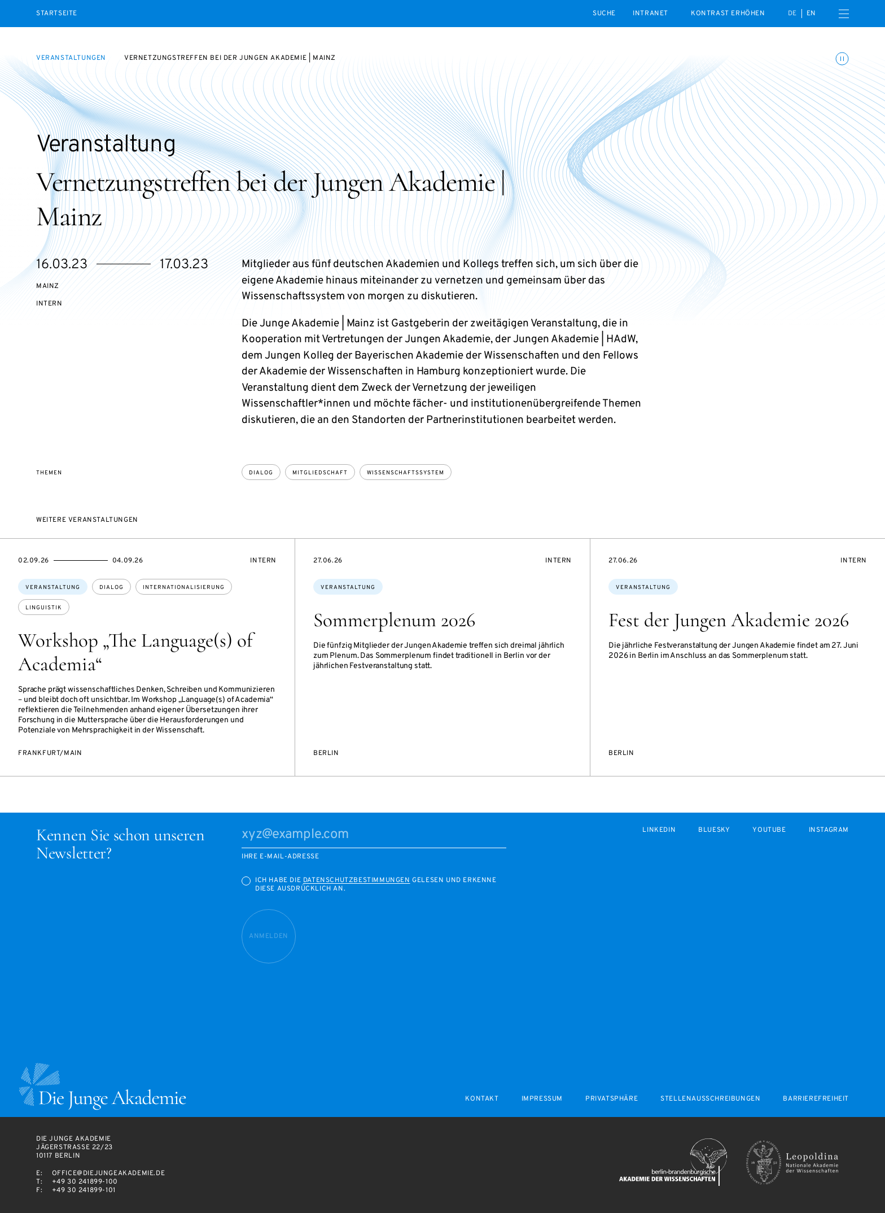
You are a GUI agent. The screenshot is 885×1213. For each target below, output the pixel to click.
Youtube (769, 830)
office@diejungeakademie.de (108, 1173)
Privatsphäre (611, 1099)
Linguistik (43, 608)
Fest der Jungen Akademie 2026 (728, 620)
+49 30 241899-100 (85, 1181)
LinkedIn (659, 830)
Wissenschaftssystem (405, 473)
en (811, 13)
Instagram (829, 830)
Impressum (542, 1099)
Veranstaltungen (71, 58)
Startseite (56, 14)
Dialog (261, 473)
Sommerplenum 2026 (394, 620)
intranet (650, 13)
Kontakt (481, 1099)
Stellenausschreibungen (710, 1099)
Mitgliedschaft (320, 473)
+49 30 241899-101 (84, 1190)
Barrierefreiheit (816, 1099)
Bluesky (714, 830)
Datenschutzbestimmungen (356, 880)
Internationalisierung (184, 587)
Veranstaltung (52, 587)
